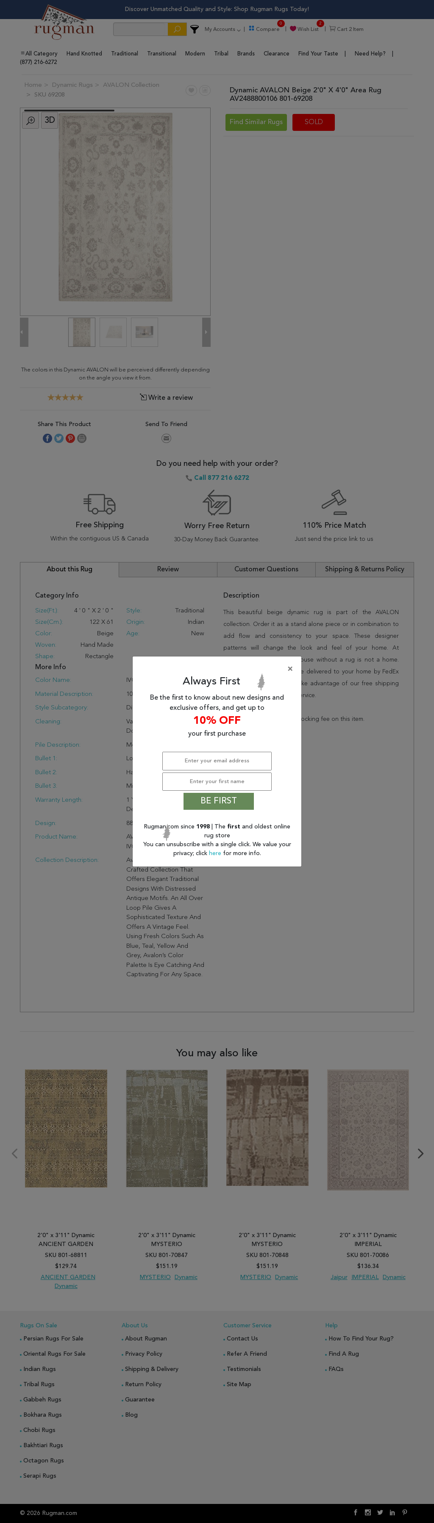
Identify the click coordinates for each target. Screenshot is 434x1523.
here (216, 853)
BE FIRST (218, 801)
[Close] (219, 669)
